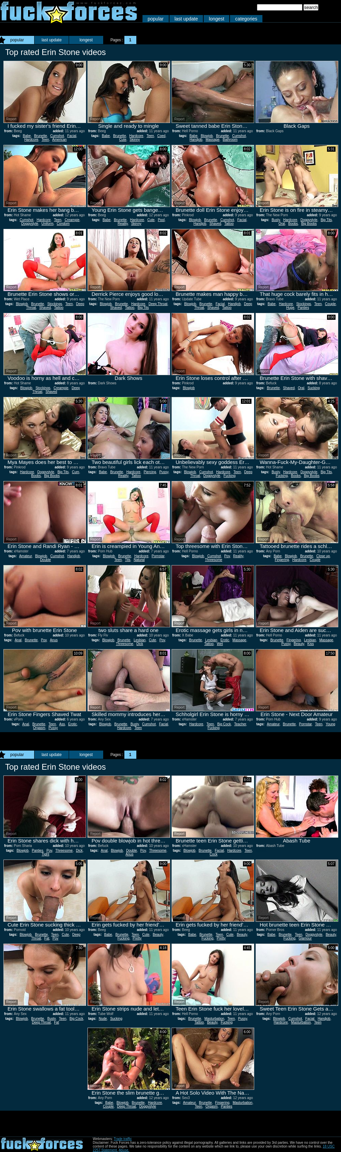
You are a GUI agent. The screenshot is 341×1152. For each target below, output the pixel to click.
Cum (75, 472)
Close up (323, 556)
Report (11, 119)
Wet (220, 644)
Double (45, 560)
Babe (27, 136)
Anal (18, 640)
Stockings (54, 304)
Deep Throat (158, 304)
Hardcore (31, 139)
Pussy (163, 472)
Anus (54, 640)
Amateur (25, 556)
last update (186, 19)
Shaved (215, 223)
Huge (290, 308)
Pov (227, 556)
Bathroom (230, 139)
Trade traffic (123, 1139)
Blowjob (207, 136)
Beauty (299, 644)
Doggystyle (29, 223)
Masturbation (214, 1018)
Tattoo (229, 223)
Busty (276, 220)
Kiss (311, 644)
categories (246, 19)
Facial (72, 136)
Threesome (213, 560)
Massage (213, 139)
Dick (139, 644)
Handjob (196, 139)
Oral (281, 223)
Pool (161, 220)
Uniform (47, 223)
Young (330, 724)
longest (216, 19)
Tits (128, 560)
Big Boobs (309, 223)
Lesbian (140, 640)
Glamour (305, 938)
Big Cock (224, 724)
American (59, 139)
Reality (123, 223)
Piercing (150, 472)
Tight (45, 854)
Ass (62, 724)
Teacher (240, 724)
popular (156, 19)
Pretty (137, 938)
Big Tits (326, 220)
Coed (161, 136)
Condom (63, 223)
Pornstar (158, 556)
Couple (330, 304)
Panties (303, 308)
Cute (122, 139)
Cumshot (57, 136)
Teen (45, 139)
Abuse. (124, 1150)
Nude (103, 1018)
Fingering (282, 560)
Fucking (229, 476)
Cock (214, 854)
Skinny (134, 139)
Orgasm (39, 728)
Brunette (40, 136)
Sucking (314, 388)
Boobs (293, 223)
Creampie (72, 220)
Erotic (224, 640)
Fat (46, 938)
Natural (139, 560)
